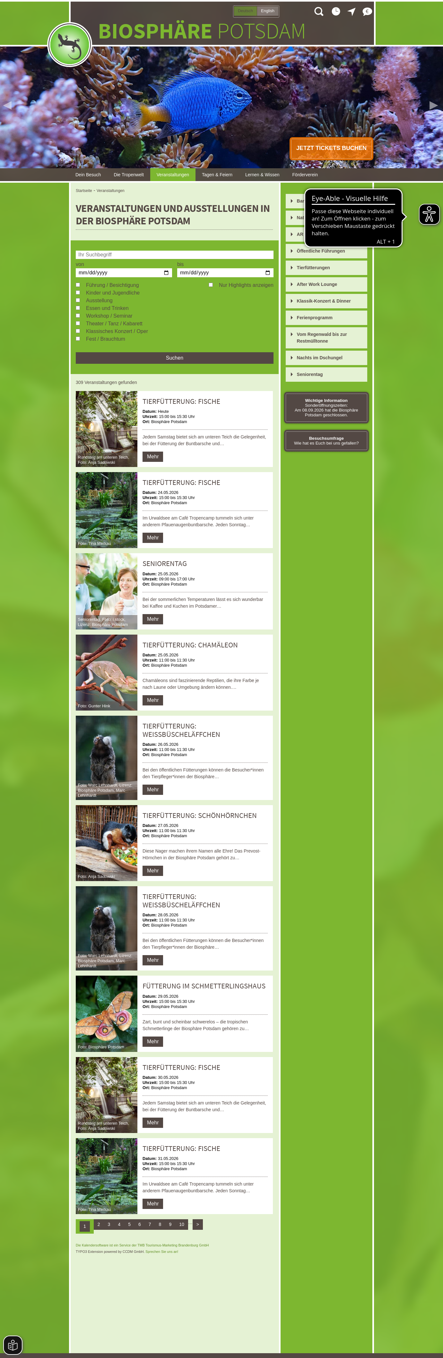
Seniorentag (310, 374)
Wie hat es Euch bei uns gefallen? (326, 441)
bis (180, 264)
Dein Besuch (88, 174)
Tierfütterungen (313, 267)
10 (181, 1224)
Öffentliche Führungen (321, 251)
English (267, 10)
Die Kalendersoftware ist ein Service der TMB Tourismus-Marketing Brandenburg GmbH (142, 1245)
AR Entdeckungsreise (320, 234)
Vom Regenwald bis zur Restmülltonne (322, 338)
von (80, 264)
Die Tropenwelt (128, 174)
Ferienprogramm (315, 317)
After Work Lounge (317, 284)
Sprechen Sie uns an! (161, 1252)
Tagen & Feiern (217, 174)
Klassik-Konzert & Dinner (324, 301)
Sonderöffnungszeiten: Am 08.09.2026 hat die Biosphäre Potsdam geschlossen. (326, 407)
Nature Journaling (316, 217)
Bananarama (310, 201)
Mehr (153, 456)
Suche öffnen (318, 11)
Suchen (174, 358)
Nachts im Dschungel (320, 357)
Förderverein (305, 174)
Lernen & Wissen (262, 174)
